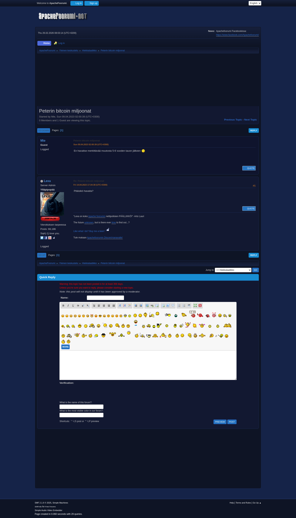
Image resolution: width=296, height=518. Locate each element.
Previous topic (233, 119)
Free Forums (50, 507)
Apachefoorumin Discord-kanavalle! (105, 237)
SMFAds (38, 507)
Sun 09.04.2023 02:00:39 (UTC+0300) (91, 144)
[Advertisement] (148, 81)
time (114, 222)
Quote (249, 168)
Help (232, 503)
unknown (88, 222)
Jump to (210, 270)
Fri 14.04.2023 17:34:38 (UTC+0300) (90, 185)
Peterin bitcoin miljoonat (86, 140)
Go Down (43, 130)
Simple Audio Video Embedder (48, 510)
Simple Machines (60, 503)
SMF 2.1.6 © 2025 (43, 503)
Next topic (250, 119)
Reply (253, 130)
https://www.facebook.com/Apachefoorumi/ (237, 35)
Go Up (41, 255)
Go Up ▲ (257, 503)
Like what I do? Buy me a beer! (91, 231)
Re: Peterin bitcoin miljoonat (88, 181)
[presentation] (88, 392)
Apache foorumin (96, 216)
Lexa (47, 181)
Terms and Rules (243, 503)
